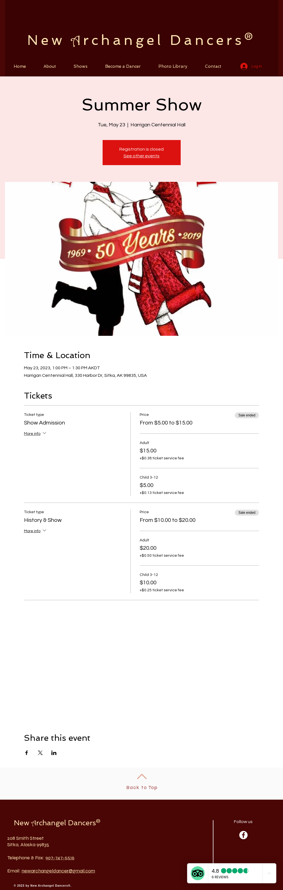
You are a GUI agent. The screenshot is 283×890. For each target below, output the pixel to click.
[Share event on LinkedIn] (54, 753)
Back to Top (142, 787)
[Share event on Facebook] (26, 753)
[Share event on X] (40, 753)
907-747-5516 (59, 858)
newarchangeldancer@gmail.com (58, 871)
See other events (141, 156)
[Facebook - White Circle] (243, 835)
